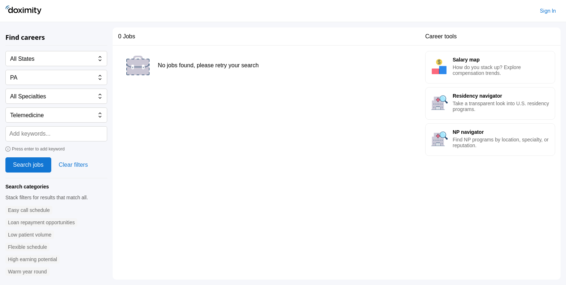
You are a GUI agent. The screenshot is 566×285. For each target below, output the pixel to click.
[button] (29, 210)
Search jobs (28, 165)
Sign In (548, 11)
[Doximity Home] (23, 10)
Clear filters (73, 165)
